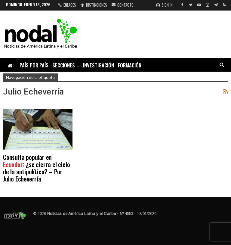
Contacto (123, 5)
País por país (34, 65)
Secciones (63, 65)
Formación (129, 65)
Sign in (164, 5)
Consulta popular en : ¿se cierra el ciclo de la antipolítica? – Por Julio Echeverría (36, 167)
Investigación (98, 65)
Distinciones (94, 5)
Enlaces (67, 5)
